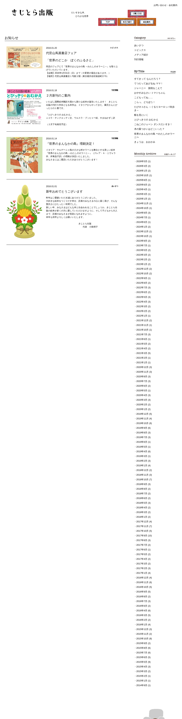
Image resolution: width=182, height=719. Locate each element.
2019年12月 (142, 400)
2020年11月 (142, 360)
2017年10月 (142, 513)
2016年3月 (141, 593)
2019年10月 (142, 409)
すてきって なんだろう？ (146, 78)
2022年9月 (141, 270)
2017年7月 (141, 526)
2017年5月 (141, 535)
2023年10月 (142, 229)
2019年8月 (141, 418)
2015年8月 (141, 625)
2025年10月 (142, 171)
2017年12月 (142, 504)
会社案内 (173, 5)
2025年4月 (141, 185)
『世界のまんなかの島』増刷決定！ (69, 143)
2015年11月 (142, 611)
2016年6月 (141, 584)
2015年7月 (141, 629)
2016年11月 (142, 562)
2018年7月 (141, 477)
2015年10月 (142, 616)
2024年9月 (141, 207)
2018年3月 (141, 495)
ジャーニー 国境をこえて (147, 87)
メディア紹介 (140, 54)
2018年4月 (141, 490)
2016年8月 (141, 575)
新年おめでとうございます (63, 191)
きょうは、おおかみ (144, 138)
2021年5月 (141, 333)
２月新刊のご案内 (57, 95)
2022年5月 (141, 288)
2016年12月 (142, 558)
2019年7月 (141, 423)
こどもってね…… (142, 96)
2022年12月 (142, 261)
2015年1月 (141, 656)
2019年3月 (141, 441)
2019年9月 (141, 414)
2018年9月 (141, 468)
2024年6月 (141, 216)
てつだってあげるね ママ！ (147, 82)
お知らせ (11, 38)
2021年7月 (141, 324)
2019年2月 (141, 445)
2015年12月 (142, 607)
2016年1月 (141, 602)
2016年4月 (141, 589)
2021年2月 (141, 346)
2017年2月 (141, 549)
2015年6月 (141, 634)
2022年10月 (142, 265)
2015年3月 (141, 647)
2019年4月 (141, 436)
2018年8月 (141, 472)
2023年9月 (141, 234)
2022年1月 (141, 306)
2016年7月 (141, 580)
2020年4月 (141, 382)
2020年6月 (141, 373)
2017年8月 (141, 522)
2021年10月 (142, 319)
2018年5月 (141, 486)
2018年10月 (142, 463)
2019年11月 (142, 405)
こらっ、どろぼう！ (144, 100)
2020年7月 (141, 369)
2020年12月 (142, 355)
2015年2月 (141, 652)
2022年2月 (141, 301)
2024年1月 (141, 220)
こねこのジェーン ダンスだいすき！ (151, 122)
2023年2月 (141, 252)
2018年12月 (142, 454)
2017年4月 (141, 540)
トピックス (139, 50)
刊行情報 (138, 59)
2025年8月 (141, 176)
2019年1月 (141, 450)
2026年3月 (141, 162)
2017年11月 (142, 508)
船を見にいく (140, 113)
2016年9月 (141, 571)
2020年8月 (141, 364)
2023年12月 (142, 225)
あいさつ (138, 45)
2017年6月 (141, 531)
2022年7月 (141, 279)
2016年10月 (142, 566)
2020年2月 (141, 391)
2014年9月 (141, 661)
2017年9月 (141, 517)
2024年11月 (142, 198)
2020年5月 (141, 378)
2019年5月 (141, 432)
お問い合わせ (160, 5)
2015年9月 (141, 620)
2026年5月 (141, 158)
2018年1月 (141, 499)
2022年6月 (141, 283)
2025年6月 (141, 180)
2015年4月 (141, 643)
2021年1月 (141, 351)
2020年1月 (141, 396)
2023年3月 (141, 247)
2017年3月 (141, 544)
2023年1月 (141, 256)
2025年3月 (141, 189)
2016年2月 (141, 598)
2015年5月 (141, 638)
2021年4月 (141, 337)
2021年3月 (141, 342)
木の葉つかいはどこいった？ (148, 126)
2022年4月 (141, 292)
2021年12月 (142, 310)
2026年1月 (141, 167)
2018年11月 (142, 459)
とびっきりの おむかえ (145, 117)
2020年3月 (141, 387)
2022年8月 (141, 274)
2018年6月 (141, 481)
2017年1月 (141, 553)
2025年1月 (141, 194)
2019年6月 (141, 427)
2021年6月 (141, 328)
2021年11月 (142, 315)
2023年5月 (141, 243)
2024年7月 (141, 211)
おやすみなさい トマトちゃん (148, 91)
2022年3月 (141, 297)
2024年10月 (142, 202)
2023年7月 (141, 238)
